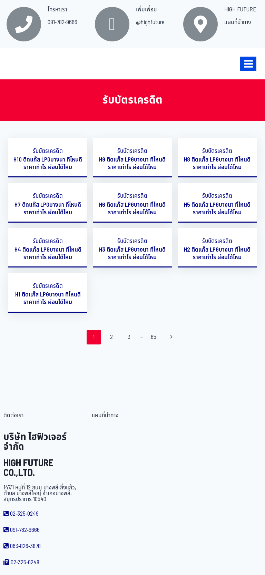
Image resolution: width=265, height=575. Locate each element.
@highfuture (150, 22)
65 (153, 337)
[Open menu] (248, 63)
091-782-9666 (62, 22)
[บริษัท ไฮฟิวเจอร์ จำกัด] (20, 64)
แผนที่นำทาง (237, 22)
